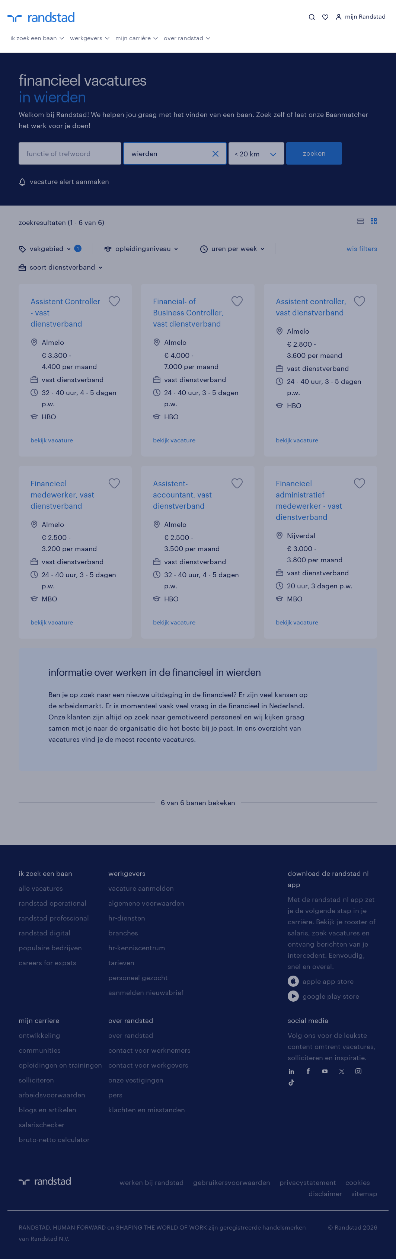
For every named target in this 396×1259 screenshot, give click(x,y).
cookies (357, 1182)
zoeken (314, 153)
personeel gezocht (138, 977)
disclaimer (325, 1193)
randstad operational (52, 903)
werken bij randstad (151, 1182)
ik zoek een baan (37, 37)
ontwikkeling (39, 1035)
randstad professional (54, 918)
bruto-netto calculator (54, 1139)
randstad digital (44, 933)
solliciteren (36, 1080)
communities (40, 1050)
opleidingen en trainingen (60, 1065)
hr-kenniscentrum (136, 948)
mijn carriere (39, 1020)
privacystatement (308, 1182)
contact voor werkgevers (148, 1065)
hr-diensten (126, 918)
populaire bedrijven (50, 948)
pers (115, 1095)
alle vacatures (41, 888)
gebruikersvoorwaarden (231, 1182)
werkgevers (90, 37)
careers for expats (47, 962)
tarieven (121, 962)
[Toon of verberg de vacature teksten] (367, 222)
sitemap (364, 1193)
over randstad (187, 37)
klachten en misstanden (146, 1110)
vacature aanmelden (141, 888)
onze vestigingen (135, 1080)
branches (123, 933)
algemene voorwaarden (146, 903)
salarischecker (41, 1124)
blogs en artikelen (47, 1110)
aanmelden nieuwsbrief (145, 992)
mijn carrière (136, 37)
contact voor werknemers (149, 1050)
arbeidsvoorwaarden (52, 1095)
